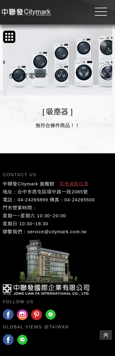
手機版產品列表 (9, 37)
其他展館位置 (74, 183)
